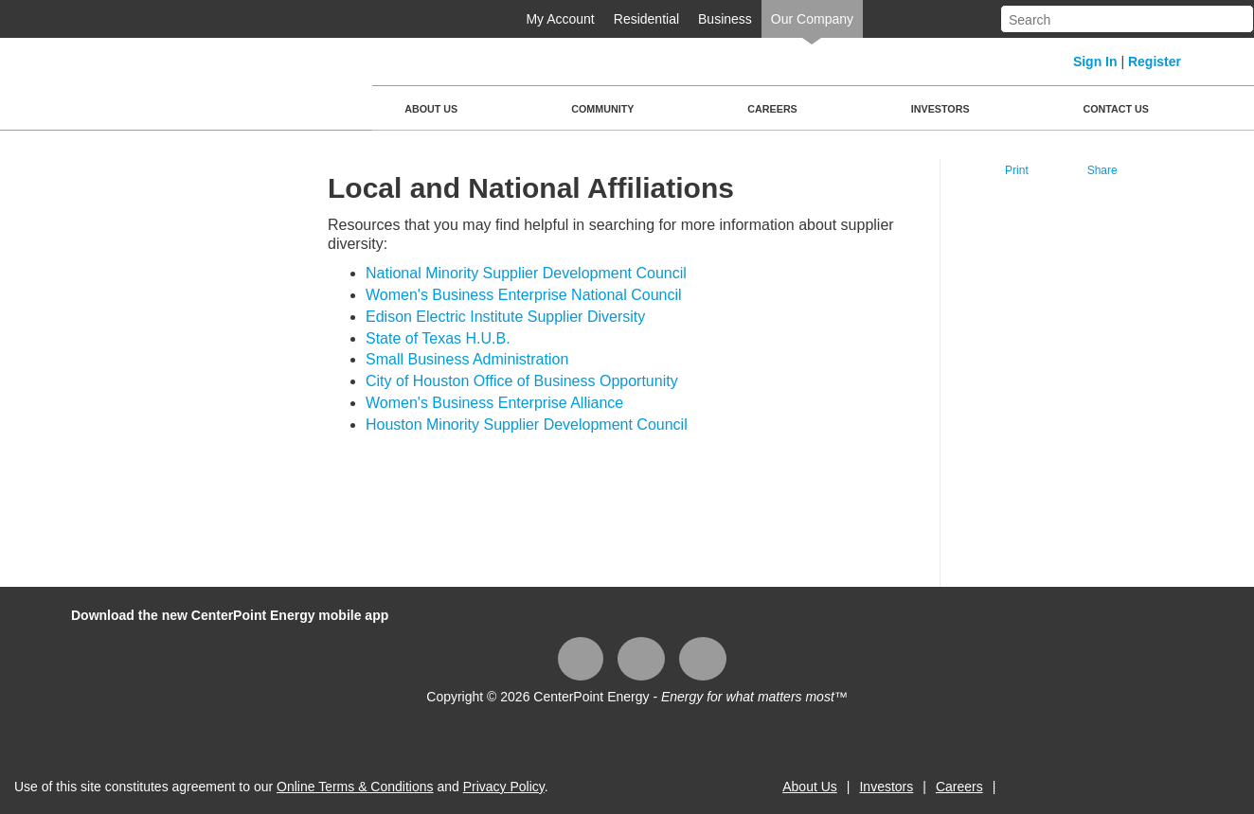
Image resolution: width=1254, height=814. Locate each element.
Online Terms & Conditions (355, 786)
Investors (940, 109)
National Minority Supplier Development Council (526, 273)
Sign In (1095, 61)
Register (1154, 61)
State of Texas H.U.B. (438, 338)
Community (602, 109)
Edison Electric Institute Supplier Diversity (505, 317)
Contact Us (1116, 109)
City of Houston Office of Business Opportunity (522, 381)
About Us (430, 109)
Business (725, 19)
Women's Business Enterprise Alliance (494, 403)
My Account (560, 19)
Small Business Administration (467, 359)
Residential (646, 19)
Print (1017, 170)
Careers (772, 109)
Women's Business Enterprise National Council (524, 295)
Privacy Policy (504, 786)
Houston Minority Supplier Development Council (527, 424)
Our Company (812, 19)
